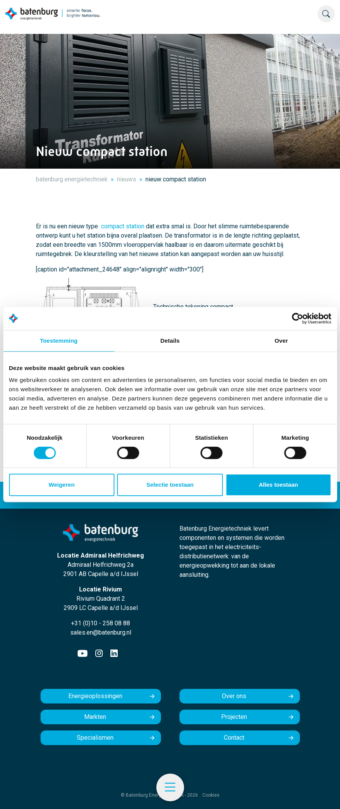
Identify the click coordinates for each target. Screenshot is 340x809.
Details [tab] (170, 340)
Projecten (234, 716)
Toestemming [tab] (59, 340)
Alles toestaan (278, 484)
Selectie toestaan (170, 484)
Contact (234, 737)
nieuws (126, 179)
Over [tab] (281, 340)
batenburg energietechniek (72, 179)
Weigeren (61, 484)
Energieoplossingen (95, 696)
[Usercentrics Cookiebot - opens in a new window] (297, 318)
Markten (95, 716)
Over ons (234, 696)
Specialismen (95, 737)
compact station (122, 226)
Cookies (211, 795)
